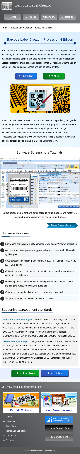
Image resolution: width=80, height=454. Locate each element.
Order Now (26, 75)
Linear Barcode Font (59, 428)
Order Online (55, 373)
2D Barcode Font (59, 437)
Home (5, 28)
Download (54, 75)
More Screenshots (61, 225)
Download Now (25, 373)
